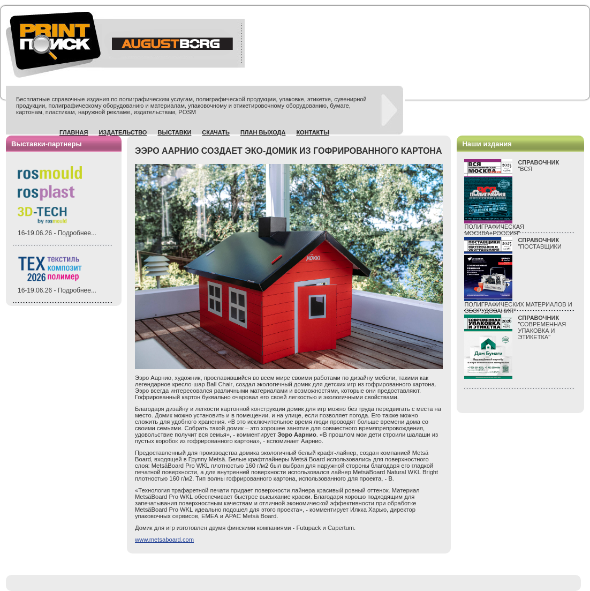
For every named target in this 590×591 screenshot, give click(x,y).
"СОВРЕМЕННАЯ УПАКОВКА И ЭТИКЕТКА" (542, 327)
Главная (73, 132)
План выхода (263, 132)
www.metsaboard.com (164, 539)
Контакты (312, 132)
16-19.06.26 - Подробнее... (57, 233)
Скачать (216, 132)
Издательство (123, 132)
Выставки (174, 132)
